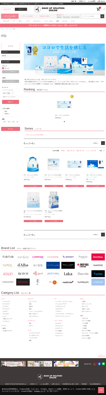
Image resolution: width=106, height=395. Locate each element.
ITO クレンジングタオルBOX (34, 134)
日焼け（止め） (86, 309)
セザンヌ (59, 17)
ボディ (20, 21)
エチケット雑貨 (86, 338)
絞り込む (10, 129)
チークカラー (6, 304)
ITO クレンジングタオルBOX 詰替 (33, 211)
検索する (10, 102)
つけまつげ (85, 318)
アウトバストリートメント (62, 316)
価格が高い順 (80, 150)
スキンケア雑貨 (30, 177)
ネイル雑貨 (58, 330)
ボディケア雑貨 (86, 330)
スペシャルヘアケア (60, 304)
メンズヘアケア (33, 338)
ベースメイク (6, 301)
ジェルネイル (59, 333)
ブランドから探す (27, 16)
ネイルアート (59, 328)
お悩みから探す (45, 16)
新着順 (63, 150)
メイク (28, 21)
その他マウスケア (7, 330)
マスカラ (5, 311)
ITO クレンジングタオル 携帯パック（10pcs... (54, 211)
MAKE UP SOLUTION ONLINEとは (15, 384)
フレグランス (37, 21)
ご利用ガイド (82, 1)
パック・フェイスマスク (35, 311)
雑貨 (57, 21)
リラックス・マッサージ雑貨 (90, 333)
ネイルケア (58, 323)
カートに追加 (33, 186)
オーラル (64, 21)
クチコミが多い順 (91, 150)
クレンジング (32, 301)
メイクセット (6, 321)
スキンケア (6, 21)
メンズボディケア (34, 335)
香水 (30, 323)
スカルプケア (59, 309)
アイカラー (6, 306)
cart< (98, 8)
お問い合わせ (101, 1)
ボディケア (85, 306)
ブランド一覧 (8, 29)
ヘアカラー (58, 311)
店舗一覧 (73, 1)
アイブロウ (6, 313)
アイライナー (6, 309)
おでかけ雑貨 (85, 335)
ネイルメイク (59, 325)
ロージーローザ (75, 17)
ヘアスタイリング (60, 306)
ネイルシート (59, 335)
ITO (24, 177)
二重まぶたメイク (7, 318)
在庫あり (95, 143)
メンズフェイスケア (34, 333)
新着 (6, 111)
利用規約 (84, 384)
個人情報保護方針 (95, 384)
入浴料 (83, 301)
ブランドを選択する (10, 71)
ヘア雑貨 (84, 325)
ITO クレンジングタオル (31, 175)
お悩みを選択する (10, 81)
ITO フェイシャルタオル (62, 115)
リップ (4, 316)
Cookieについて (39, 391)
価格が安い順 (70, 150)
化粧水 (31, 306)
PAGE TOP (101, 356)
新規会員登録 (7, 9)
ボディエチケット (87, 311)
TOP (2, 29)
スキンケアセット (34, 316)
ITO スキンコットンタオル (94, 175)
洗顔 (30, 304)
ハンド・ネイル (48, 21)
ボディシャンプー (87, 304)
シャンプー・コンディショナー (64, 301)
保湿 (30, 309)
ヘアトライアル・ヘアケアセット (64, 313)
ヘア (14, 21)
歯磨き (4, 328)
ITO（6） (7, 68)
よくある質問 (91, 1)
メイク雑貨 (85, 323)
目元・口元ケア (33, 313)
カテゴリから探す (10, 16)
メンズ (73, 21)
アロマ (31, 325)
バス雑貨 (84, 328)
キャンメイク (66, 17)
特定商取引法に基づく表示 (71, 384)
